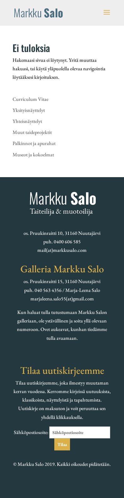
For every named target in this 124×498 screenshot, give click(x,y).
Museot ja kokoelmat (33, 154)
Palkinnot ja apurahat (34, 143)
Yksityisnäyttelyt (29, 110)
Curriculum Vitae (30, 99)
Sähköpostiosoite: (62, 432)
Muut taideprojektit (32, 132)
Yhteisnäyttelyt (27, 121)
